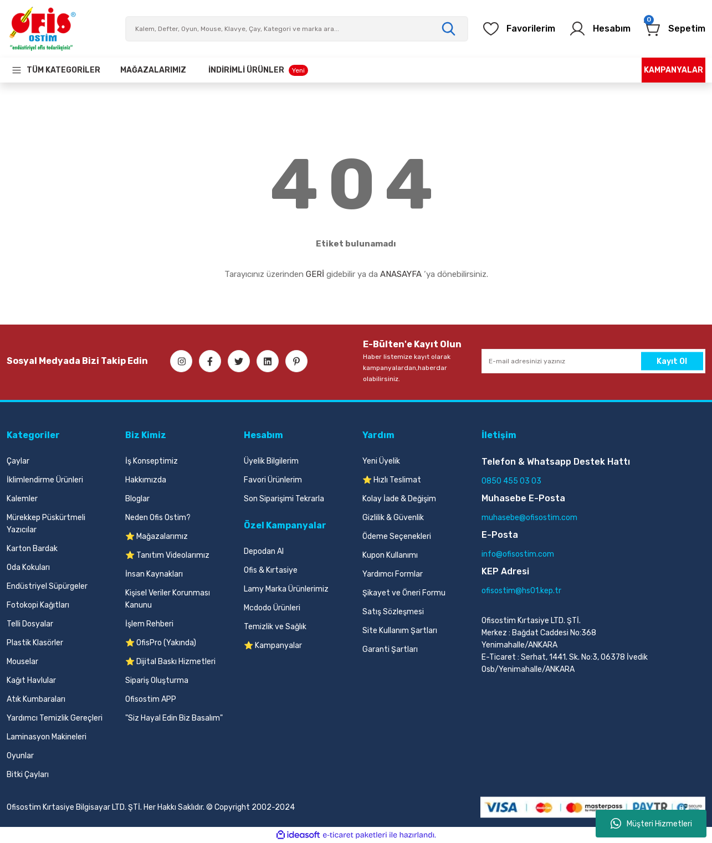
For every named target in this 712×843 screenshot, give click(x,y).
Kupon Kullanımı (390, 555)
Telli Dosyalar (30, 624)
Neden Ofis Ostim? (158, 517)
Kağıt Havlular (31, 680)
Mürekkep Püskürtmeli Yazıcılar (46, 523)
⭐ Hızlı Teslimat (391, 480)
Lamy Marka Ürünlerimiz (286, 589)
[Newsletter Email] (593, 361)
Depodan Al (264, 551)
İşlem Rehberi (149, 624)
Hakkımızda (145, 480)
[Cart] (674, 29)
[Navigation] (56, 70)
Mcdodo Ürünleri (272, 608)
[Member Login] (599, 29)
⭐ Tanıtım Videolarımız (167, 555)
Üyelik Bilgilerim (271, 461)
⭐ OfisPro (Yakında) (160, 642)
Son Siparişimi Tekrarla (284, 498)
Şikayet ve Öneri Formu (403, 593)
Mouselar (22, 661)
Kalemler (22, 498)
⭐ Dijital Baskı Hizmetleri (170, 661)
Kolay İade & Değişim (399, 498)
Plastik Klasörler (35, 642)
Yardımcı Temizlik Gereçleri (55, 718)
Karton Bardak (32, 548)
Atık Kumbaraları (36, 699)
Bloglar (137, 498)
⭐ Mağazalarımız (156, 536)
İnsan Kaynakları (154, 574)
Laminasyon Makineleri (46, 737)
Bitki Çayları (28, 774)
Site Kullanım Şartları (399, 630)
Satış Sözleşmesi (393, 611)
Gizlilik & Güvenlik (393, 517)
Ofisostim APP (150, 699)
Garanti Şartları (390, 649)
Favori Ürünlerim (273, 480)
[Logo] (42, 29)
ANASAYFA (401, 274)
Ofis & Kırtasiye (271, 570)
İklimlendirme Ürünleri (45, 480)
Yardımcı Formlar (392, 574)
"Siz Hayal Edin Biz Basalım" (174, 718)
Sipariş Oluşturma (156, 680)
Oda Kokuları (28, 567)
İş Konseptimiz (151, 461)
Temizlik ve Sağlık (275, 626)
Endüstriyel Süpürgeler (47, 586)
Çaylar (18, 461)
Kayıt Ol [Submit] (672, 361)
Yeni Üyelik (381, 461)
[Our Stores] (153, 70)
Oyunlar (20, 755)
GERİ (315, 274)
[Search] (296, 29)
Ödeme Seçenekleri (396, 536)
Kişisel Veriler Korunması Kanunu (167, 599)
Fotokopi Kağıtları (38, 605)
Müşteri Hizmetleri (651, 824)
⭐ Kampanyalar (273, 645)
